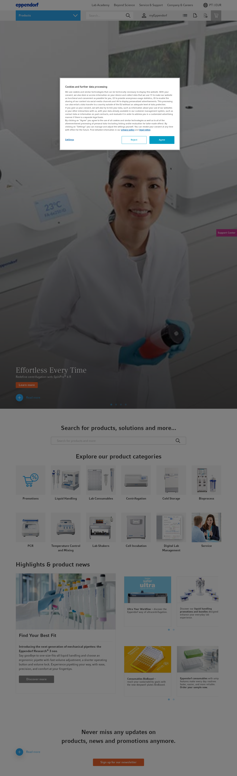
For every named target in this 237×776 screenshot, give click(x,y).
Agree (162, 140)
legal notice (144, 130)
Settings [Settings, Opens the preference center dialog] (69, 139)
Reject (134, 140)
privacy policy (127, 130)
